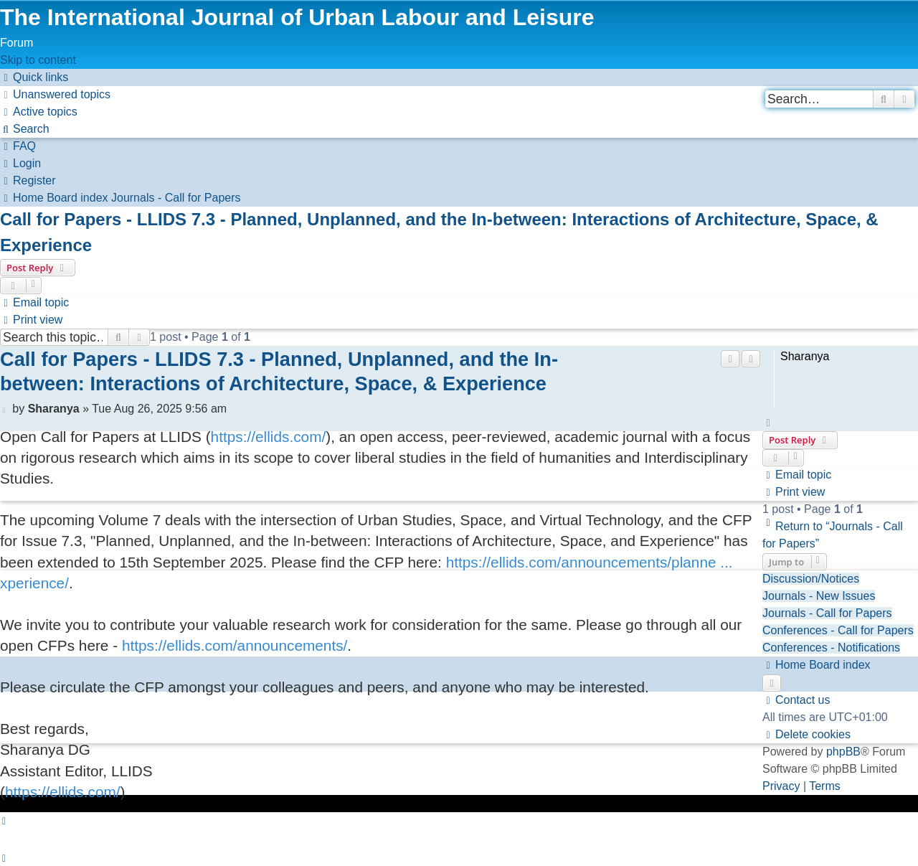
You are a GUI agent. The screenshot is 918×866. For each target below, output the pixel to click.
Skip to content (38, 60)
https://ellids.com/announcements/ (234, 645)
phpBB (843, 751)
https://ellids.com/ (268, 436)
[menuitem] (55, 94)
